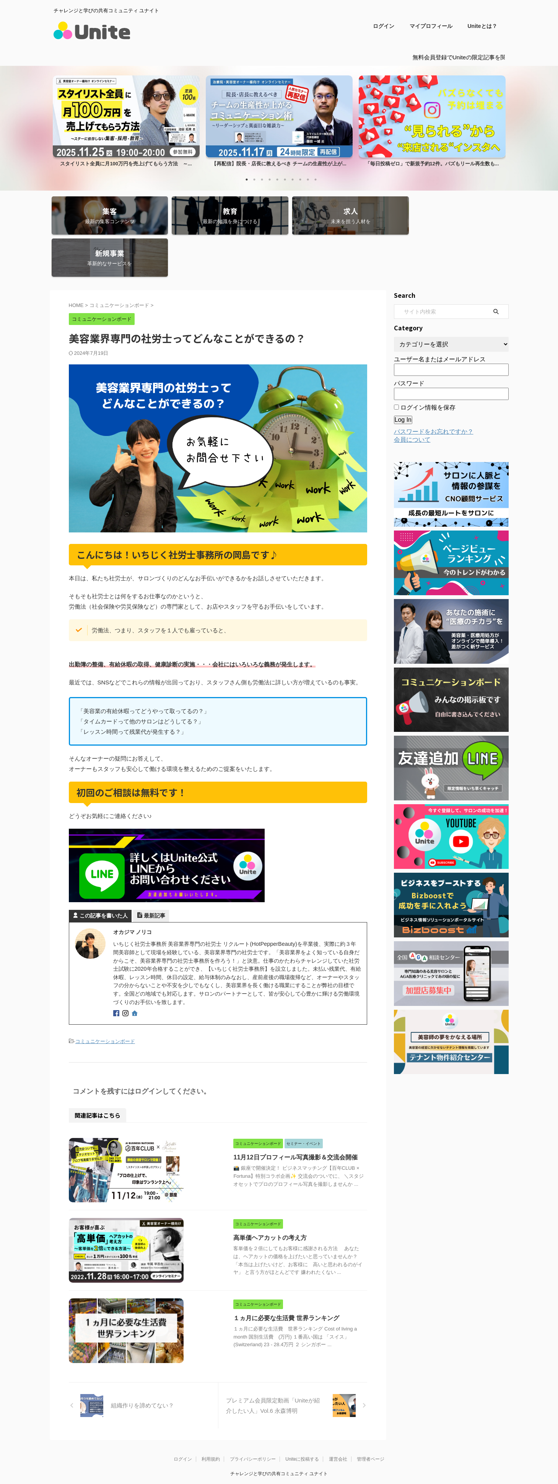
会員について (412, 397)
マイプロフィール (431, 26)
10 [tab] (315, 179)
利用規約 (211, 1416)
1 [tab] (247, 179)
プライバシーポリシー (253, 1416)
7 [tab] (292, 179)
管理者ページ (370, 1416)
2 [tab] (254, 179)
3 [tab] (262, 179)
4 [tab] (269, 179)
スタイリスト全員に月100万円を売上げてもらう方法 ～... (126, 163)
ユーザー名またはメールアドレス (440, 316)
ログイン (383, 26)
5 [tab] (277, 179)
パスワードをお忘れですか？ (433, 389)
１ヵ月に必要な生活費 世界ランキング (242, 1273)
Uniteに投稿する (302, 1416)
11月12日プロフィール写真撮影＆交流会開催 (251, 1113)
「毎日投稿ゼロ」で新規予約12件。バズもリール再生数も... (432, 163)
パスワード (409, 341)
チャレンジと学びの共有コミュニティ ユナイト (279, 1430)
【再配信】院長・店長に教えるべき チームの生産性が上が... (279, 163)
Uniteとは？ (482, 26)
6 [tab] (285, 179)
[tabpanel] (126, 123)
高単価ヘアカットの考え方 (226, 1193)
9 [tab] (308, 179)
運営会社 (338, 1416)
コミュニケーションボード (105, 998)
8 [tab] (300, 179)
